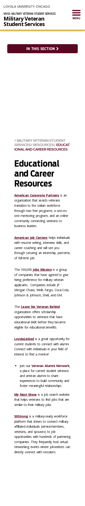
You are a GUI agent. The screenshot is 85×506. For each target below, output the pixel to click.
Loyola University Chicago (27, 6)
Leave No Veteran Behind (40, 307)
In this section (42, 49)
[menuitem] (76, 15)
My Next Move (25, 394)
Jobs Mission (42, 269)
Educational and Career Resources (42, 147)
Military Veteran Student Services (24, 21)
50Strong (21, 416)
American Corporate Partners (36, 195)
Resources (43, 145)
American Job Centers (31, 237)
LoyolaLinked (24, 339)
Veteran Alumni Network (50, 366)
